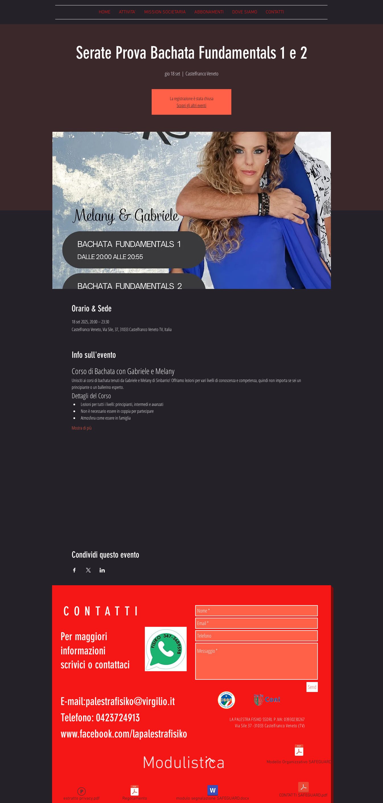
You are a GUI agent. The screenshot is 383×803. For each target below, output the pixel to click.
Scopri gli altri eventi (191, 105)
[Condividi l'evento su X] (88, 570)
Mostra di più (82, 428)
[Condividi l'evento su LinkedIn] (102, 570)
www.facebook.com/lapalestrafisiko (124, 734)
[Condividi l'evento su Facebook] (74, 570)
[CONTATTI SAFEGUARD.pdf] (303, 791)
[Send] (312, 687)
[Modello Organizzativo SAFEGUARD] (299, 754)
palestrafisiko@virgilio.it (130, 701)
